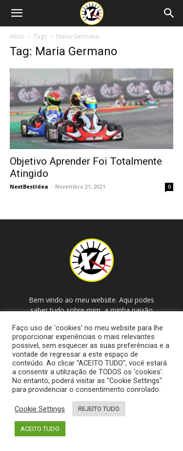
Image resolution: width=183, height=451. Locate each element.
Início (17, 36)
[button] (16, 13)
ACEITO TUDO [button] (40, 428)
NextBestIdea (29, 186)
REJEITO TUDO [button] (99, 408)
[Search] (169, 13)
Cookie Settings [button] (40, 409)
